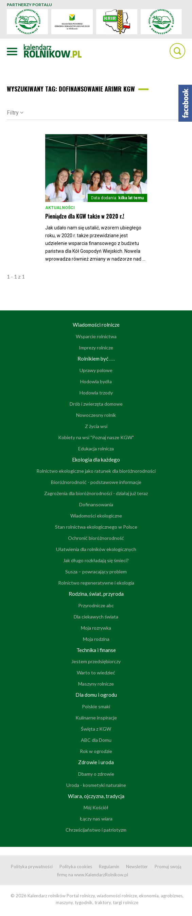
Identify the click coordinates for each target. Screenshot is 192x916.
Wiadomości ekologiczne (96, 515)
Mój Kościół (96, 807)
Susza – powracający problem (96, 571)
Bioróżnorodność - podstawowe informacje (96, 482)
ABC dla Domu (96, 740)
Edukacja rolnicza (96, 448)
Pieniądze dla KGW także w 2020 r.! (84, 216)
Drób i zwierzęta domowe (96, 404)
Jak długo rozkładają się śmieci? (96, 560)
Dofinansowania (96, 504)
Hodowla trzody (96, 392)
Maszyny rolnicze (96, 684)
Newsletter (137, 866)
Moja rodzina (96, 639)
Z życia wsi (96, 426)
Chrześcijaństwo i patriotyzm (96, 830)
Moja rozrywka (96, 628)
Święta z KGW (96, 729)
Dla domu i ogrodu (96, 695)
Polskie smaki (96, 706)
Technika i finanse (96, 650)
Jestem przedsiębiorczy (96, 661)
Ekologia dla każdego (96, 459)
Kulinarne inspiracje (96, 717)
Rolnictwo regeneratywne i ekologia (96, 583)
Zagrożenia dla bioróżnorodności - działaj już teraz (96, 493)
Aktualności (60, 207)
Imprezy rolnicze (96, 347)
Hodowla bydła (96, 381)
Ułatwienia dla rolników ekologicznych (96, 549)
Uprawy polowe (96, 370)
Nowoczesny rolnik (96, 415)
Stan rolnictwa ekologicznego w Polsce (96, 527)
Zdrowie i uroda (96, 762)
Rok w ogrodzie (96, 751)
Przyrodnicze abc (96, 605)
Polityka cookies (75, 866)
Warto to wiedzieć (96, 672)
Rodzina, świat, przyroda (96, 594)
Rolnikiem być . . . (96, 358)
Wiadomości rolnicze (96, 325)
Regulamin (109, 866)
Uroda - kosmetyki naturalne (96, 785)
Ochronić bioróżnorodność (96, 538)
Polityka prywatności (32, 866)
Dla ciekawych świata (96, 616)
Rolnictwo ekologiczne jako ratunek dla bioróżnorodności (96, 471)
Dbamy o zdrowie (96, 774)
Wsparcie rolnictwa (96, 336)
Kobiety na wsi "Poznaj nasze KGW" (96, 437)
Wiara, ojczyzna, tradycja (96, 796)
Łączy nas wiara (96, 818)
